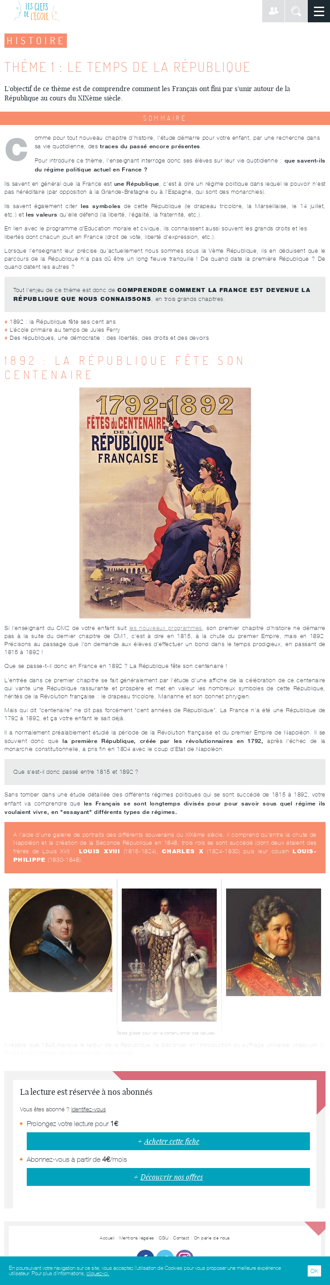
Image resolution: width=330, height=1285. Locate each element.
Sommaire (164, 118)
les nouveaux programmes (165, 628)
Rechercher (296, 11)
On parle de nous (212, 1237)
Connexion (273, 11)
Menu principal (319, 11)
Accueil (107, 1237)
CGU (164, 1237)
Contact (181, 1237)
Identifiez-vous (88, 1109)
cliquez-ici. (98, 1273)
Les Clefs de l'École (36, 11)
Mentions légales (137, 1237)
